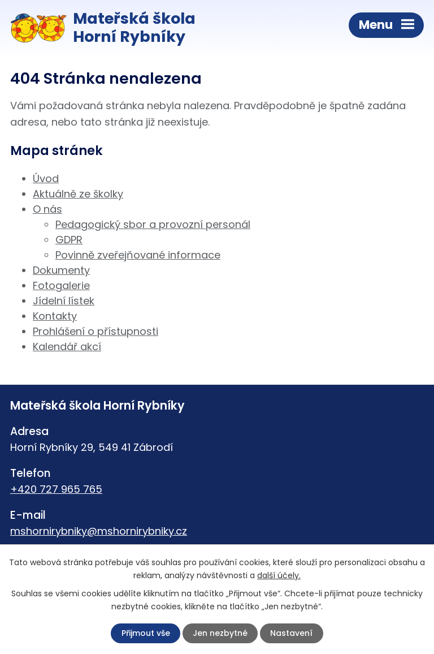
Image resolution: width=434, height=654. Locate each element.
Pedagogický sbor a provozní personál (152, 224)
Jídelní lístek (63, 301)
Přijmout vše (145, 633)
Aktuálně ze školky (78, 194)
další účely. (279, 575)
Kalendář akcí (67, 346)
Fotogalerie (61, 285)
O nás (47, 209)
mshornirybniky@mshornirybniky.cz (98, 531)
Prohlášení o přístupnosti (95, 331)
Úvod (46, 178)
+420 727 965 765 (56, 489)
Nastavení (291, 633)
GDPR (69, 240)
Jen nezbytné (220, 633)
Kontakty (55, 316)
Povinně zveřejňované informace (137, 255)
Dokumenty (61, 270)
